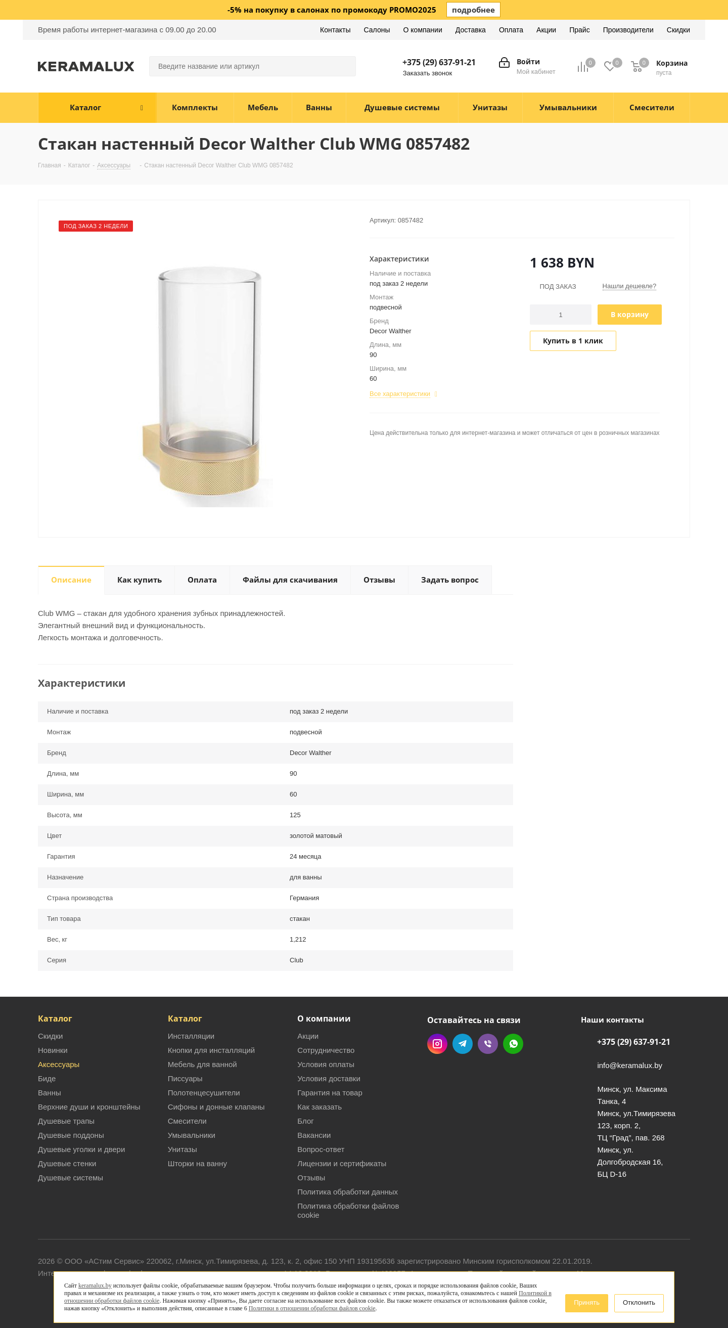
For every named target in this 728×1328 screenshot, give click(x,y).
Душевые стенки (67, 1163)
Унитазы (182, 1149)
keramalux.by (95, 1285)
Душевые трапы (66, 1121)
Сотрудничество (325, 1050)
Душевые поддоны (71, 1135)
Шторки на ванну (197, 1163)
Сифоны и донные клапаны (216, 1106)
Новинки (53, 1050)
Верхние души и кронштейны (89, 1106)
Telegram (462, 1044)
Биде (47, 1078)
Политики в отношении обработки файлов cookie (312, 1308)
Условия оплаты (325, 1064)
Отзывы (311, 1177)
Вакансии (314, 1135)
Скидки (50, 1036)
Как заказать (319, 1106)
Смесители (187, 1121)
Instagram (437, 1044)
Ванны (49, 1092)
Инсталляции (191, 1036)
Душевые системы (70, 1177)
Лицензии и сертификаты (341, 1163)
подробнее (473, 10)
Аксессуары (58, 1064)
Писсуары (185, 1078)
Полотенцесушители (204, 1092)
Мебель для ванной (202, 1064)
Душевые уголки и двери (81, 1149)
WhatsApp (513, 1044)
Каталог (55, 1018)
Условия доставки (328, 1078)
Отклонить (639, 1302)
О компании (324, 1018)
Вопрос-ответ (320, 1149)
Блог (305, 1121)
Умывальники (191, 1135)
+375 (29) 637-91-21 (439, 62)
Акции (307, 1036)
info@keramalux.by (629, 1065)
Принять (587, 1302)
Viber (488, 1044)
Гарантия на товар (329, 1092)
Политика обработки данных (347, 1191)
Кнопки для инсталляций (211, 1050)
